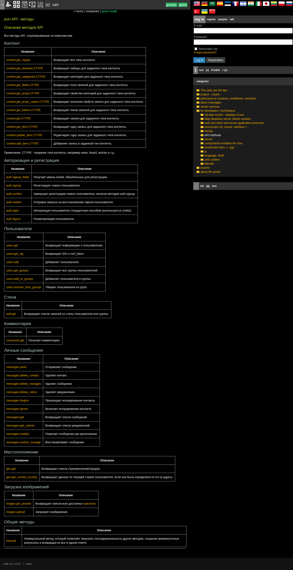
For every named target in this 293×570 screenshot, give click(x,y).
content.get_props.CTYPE (22, 93)
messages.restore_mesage (23, 442)
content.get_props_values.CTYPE (27, 101)
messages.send (16, 367)
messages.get (15, 417)
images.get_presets (18, 503)
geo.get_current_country (21, 477)
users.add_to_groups (19, 278)
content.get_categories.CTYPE (25, 76)
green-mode (109, 11)
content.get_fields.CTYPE (22, 85)
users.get (12, 245)
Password (200, 37)
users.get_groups (17, 270)
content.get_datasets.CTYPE (24, 68)
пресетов (89, 503)
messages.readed (17, 433)
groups (171, 5)
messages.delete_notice (21, 392)
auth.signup (13, 185)
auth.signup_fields (17, 177)
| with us (7, 563)
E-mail (198, 25)
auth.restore (14, 202)
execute (11, 540)
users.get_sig (14, 253)
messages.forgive (17, 400)
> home (78, 11)
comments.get (15, 340)
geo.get (11, 468)
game (183, 5)
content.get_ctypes (18, 60)
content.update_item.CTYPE (24, 135)
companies (92, 11)
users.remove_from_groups (23, 287)
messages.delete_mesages (23, 383)
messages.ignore (17, 408)
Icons (29, 563)
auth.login (12, 210)
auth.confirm (14, 193)
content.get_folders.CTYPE (23, 110)
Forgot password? (205, 52)
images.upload (15, 512)
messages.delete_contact (22, 375)
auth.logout (13, 219)
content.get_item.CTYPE (22, 126)
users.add (12, 262)
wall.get (11, 313)
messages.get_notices (20, 425)
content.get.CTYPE (18, 118)
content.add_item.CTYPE (22, 143)
